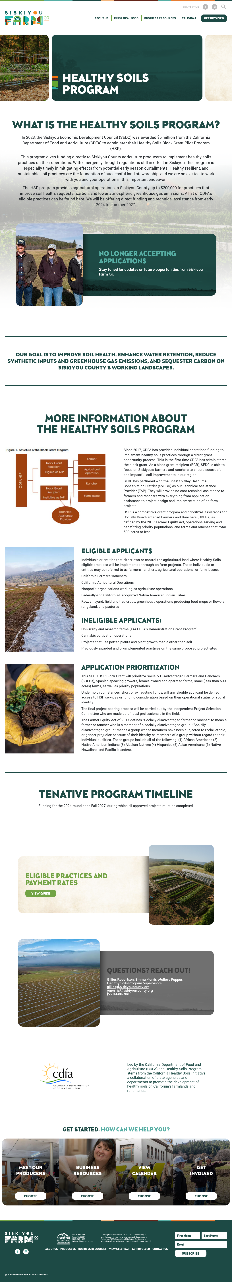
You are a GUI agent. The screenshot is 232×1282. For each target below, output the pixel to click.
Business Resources (92, 1248)
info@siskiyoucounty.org (82, 1241)
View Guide (40, 893)
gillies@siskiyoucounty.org (128, 987)
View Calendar (119, 1248)
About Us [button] (101, 18)
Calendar (189, 18)
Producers (68, 1248)
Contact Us (191, 7)
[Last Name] (214, 1235)
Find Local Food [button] (126, 18)
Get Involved (214, 18)
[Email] (201, 1244)
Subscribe (190, 1253)
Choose (30, 1196)
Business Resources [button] (160, 18)
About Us (51, 1248)
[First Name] (187, 1235)
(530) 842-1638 (78, 1239)
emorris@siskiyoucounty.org (130, 991)
